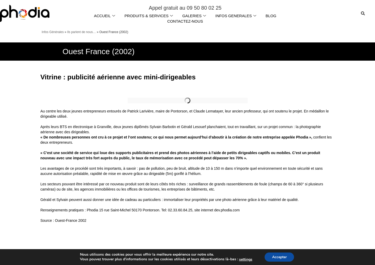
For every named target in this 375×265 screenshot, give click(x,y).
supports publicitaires (134, 152)
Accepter (279, 256)
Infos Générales (53, 31)
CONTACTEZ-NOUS (185, 20)
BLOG (271, 15)
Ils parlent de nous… (81, 31)
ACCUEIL (103, 15)
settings (245, 259)
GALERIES (194, 15)
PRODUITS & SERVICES (148, 15)
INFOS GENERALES (236, 15)
